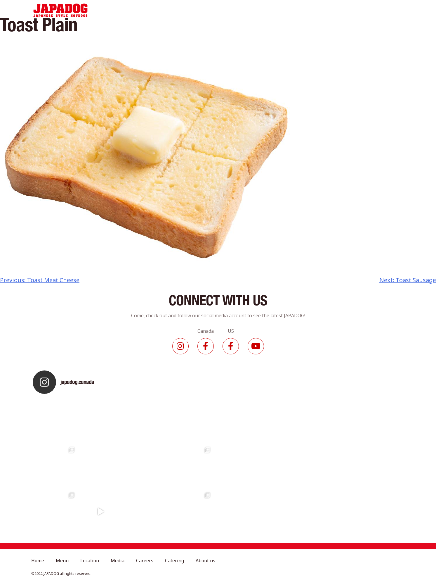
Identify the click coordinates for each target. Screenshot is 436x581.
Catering (286, 10)
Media (228, 10)
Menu (171, 10)
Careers (256, 10)
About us (205, 560)
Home (147, 10)
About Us (318, 10)
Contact (383, 10)
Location (200, 10)
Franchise (351, 10)
